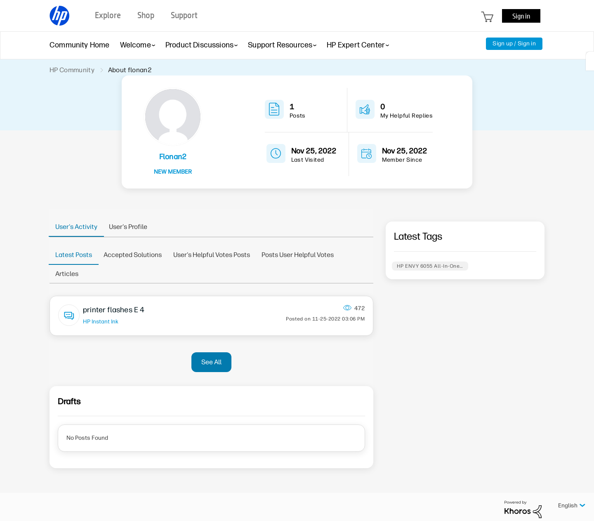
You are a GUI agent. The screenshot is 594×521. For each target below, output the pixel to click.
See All (211, 362)
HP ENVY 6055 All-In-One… (430, 266)
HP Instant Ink (100, 321)
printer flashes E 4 (113, 309)
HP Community (72, 70)
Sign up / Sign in (514, 43)
